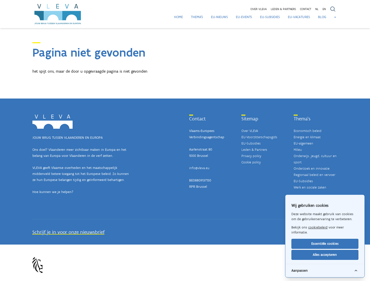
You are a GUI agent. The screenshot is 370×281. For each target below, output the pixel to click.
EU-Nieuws (219, 17)
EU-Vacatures (299, 17)
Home (178, 17)
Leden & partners (283, 9)
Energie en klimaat (307, 137)
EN (324, 9)
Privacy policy (251, 156)
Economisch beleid (308, 131)
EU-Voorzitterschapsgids (259, 137)
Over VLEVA (258, 9)
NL (317, 9)
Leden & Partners (254, 150)
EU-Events (244, 17)
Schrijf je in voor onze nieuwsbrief (68, 232)
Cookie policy (251, 162)
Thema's (197, 17)
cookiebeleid (318, 227)
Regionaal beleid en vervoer (314, 175)
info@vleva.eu (199, 168)
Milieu (298, 150)
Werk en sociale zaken (310, 187)
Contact (305, 9)
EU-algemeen (303, 143)
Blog (322, 17)
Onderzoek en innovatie (312, 168)
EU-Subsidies (270, 17)
